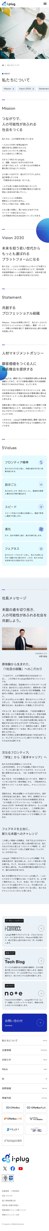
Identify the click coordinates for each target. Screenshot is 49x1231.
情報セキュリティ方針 (10, 1215)
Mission (9, 89)
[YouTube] (21, 1169)
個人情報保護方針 (9, 1201)
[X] (5, 1169)
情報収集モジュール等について (14, 1210)
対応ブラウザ (7, 1196)
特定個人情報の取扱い (10, 1205)
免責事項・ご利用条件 (10, 1191)
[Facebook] (13, 1169)
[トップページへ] (3, 65)
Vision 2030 (26, 89)
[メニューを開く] (45, 4)
